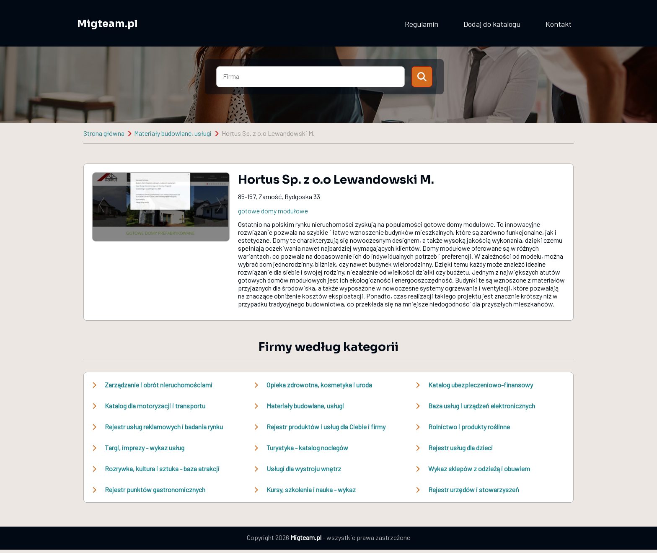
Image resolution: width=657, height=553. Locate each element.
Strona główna (103, 133)
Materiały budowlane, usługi (173, 133)
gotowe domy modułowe (273, 211)
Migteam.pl (107, 24)
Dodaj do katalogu (491, 24)
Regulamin (421, 24)
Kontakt (559, 24)
